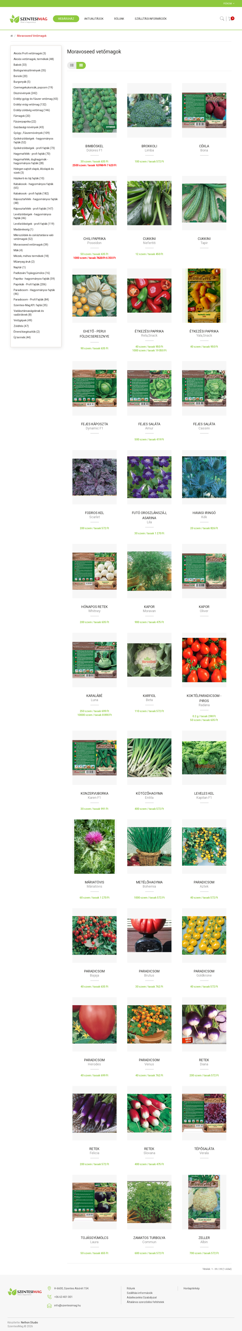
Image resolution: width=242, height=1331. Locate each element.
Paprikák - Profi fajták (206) (30, 284)
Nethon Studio (29, 1322)
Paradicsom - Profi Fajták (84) (31, 299)
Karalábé (94, 696)
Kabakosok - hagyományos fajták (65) (33, 186)
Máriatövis (94, 882)
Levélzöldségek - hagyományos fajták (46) (32, 216)
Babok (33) (20, 64)
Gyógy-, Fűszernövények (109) (32, 132)
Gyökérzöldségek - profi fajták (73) (34, 148)
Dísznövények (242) (25, 93)
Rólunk (131, 1288)
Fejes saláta (149, 424)
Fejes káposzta (94, 424)
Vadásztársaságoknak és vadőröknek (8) (29, 312)
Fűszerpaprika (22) (25, 121)
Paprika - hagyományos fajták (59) (34, 278)
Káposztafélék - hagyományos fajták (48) (36, 201)
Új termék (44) (22, 337)
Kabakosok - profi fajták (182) (31, 193)
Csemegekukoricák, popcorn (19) (33, 87)
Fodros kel (94, 513)
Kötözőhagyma (149, 793)
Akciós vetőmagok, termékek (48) (34, 59)
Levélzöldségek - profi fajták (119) (34, 223)
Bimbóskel (94, 146)
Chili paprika (94, 239)
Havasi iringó (204, 513)
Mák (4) (18, 250)
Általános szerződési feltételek (145, 1302)
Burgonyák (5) (22, 81)
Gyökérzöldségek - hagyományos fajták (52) (33, 140)
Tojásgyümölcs (94, 1238)
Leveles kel (204, 793)
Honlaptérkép (192, 1288)
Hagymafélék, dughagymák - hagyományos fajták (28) (31, 161)
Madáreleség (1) (23, 229)
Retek (204, 1060)
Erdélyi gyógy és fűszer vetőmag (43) (36, 98)
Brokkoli (149, 146)
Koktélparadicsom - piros (204, 698)
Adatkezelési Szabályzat (142, 1297)
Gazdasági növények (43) (29, 127)
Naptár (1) (20, 267)
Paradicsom (204, 882)
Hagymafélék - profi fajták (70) (32, 153)
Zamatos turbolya (149, 1238)
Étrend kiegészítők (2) (27, 331)
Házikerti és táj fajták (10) (29, 178)
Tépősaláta (204, 1149)
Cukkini (149, 239)
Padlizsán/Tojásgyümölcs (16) (32, 273)
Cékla (204, 146)
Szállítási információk (140, 1292)
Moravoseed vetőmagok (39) (31, 244)
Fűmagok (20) (22, 115)
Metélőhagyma (149, 882)
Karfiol (149, 696)
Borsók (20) (20, 76)
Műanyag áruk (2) (24, 261)
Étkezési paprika (149, 331)
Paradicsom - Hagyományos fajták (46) (34, 292)
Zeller (204, 1238)
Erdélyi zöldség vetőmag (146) (32, 110)
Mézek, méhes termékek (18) (31, 255)
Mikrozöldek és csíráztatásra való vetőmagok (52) (34, 237)
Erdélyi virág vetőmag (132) (30, 104)
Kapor (149, 607)
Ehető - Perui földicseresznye (94, 333)
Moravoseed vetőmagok (32, 35)
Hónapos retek (94, 607)
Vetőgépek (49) (23, 320)
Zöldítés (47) (21, 326)
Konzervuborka (94, 793)
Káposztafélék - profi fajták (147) (33, 208)
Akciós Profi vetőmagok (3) (30, 53)
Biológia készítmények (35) (30, 70)
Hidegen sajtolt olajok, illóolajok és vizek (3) (34, 170)
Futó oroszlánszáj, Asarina (149, 515)
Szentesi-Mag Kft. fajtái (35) (30, 305)
